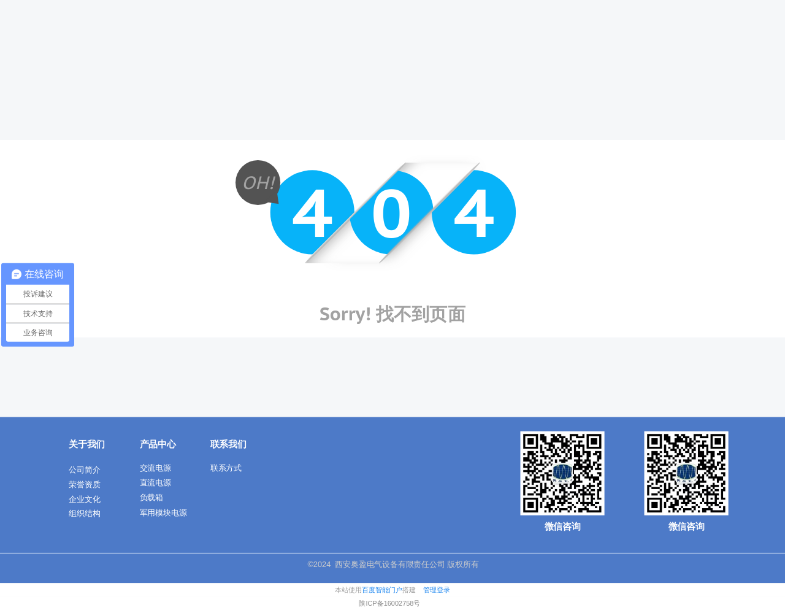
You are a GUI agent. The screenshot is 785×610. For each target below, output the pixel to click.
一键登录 (743, 9)
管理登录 (436, 590)
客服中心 (128, 9)
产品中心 (416, 39)
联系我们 (729, 39)
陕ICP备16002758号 (389, 604)
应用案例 (667, 39)
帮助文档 (85, 9)
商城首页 (42, 9)
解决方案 (479, 39)
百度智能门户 (382, 590)
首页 (302, 39)
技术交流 (541, 39)
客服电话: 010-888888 (191, 9)
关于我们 (354, 39)
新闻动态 (604, 39)
